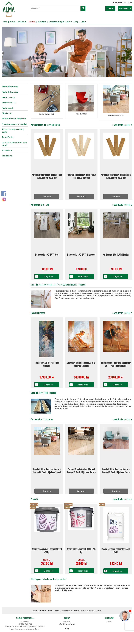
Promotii (32, 21)
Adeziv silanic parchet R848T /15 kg (81, 551)
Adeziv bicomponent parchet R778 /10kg (47, 551)
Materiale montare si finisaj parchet (14, 118)
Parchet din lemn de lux (10, 86)
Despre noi (42, 610)
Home (5, 21)
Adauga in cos (48, 276)
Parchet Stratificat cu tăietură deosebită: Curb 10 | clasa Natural (81, 471)
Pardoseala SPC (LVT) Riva (46, 254)
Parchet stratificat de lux (116, 115)
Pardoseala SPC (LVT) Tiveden (116, 254)
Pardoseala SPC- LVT (9, 102)
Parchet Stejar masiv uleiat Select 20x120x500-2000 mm (47, 176)
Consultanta (42, 21)
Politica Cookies (53, 610)
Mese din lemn (7, 155)
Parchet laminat (7, 108)
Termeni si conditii (80, 610)
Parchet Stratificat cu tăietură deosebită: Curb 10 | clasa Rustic (116, 471)
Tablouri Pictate (7, 137)
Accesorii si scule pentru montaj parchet (13, 130)
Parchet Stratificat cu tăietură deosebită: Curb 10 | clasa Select (46, 471)
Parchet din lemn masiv (10, 92)
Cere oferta (47, 196)
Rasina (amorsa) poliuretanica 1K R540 (115, 551)
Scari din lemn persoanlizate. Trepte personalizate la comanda (58, 284)
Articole (91, 610)
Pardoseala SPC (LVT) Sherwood (81, 254)
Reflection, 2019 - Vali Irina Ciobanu (47, 364)
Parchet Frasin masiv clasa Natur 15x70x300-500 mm (81, 176)
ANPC (67, 629)
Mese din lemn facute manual (43, 392)
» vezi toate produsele (122, 124)
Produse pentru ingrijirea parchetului (14, 124)
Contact (83, 21)
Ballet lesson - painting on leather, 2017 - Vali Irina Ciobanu (116, 364)
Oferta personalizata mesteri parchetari (48, 579)
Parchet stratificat (8, 97)
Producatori (22, 21)
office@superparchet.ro (67, 624)
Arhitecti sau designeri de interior (60, 21)
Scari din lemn (7, 150)
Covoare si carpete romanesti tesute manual (14, 143)
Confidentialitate (66, 610)
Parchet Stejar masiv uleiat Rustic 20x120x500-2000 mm (116, 176)
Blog (76, 21)
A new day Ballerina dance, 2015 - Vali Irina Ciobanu (81, 364)
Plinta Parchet (7, 113)
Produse (12, 21)
